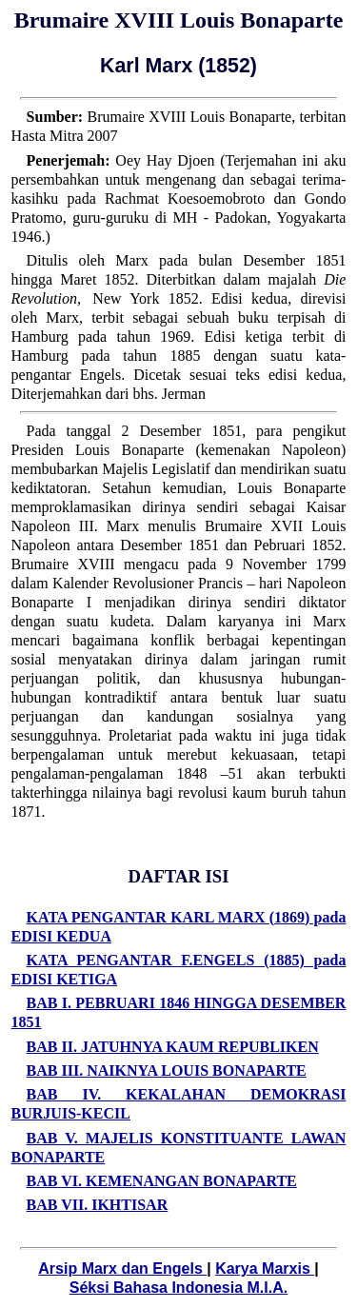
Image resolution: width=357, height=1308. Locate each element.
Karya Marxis (264, 1268)
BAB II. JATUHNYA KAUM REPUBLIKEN (173, 1047)
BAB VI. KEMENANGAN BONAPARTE (162, 1181)
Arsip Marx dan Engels (122, 1268)
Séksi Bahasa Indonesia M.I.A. (178, 1287)
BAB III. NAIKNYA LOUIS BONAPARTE (167, 1070)
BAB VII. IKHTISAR (98, 1205)
